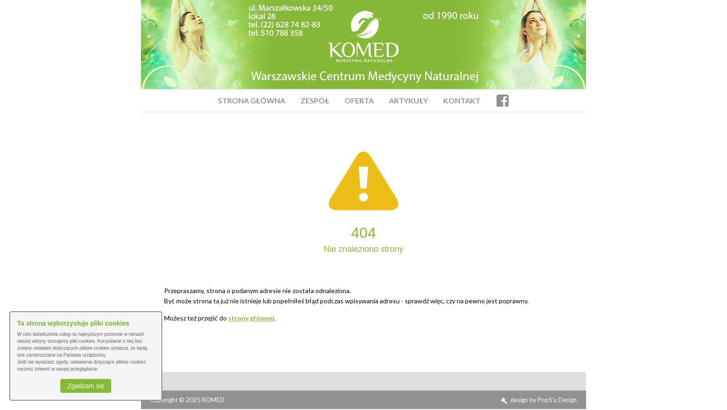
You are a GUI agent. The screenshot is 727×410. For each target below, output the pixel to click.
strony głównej (251, 318)
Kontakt (461, 100)
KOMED (213, 400)
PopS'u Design (557, 400)
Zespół (314, 100)
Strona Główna (251, 100)
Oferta (359, 100)
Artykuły (408, 100)
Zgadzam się (85, 386)
